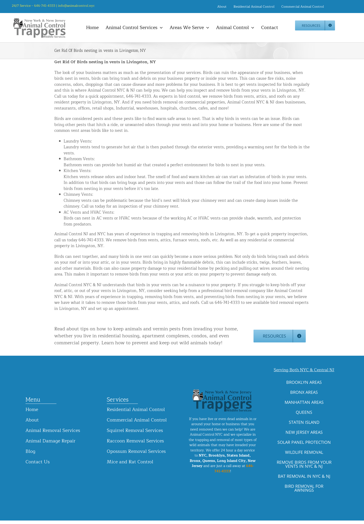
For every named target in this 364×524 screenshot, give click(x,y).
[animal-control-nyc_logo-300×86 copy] (40, 19)
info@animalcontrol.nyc (76, 5)
